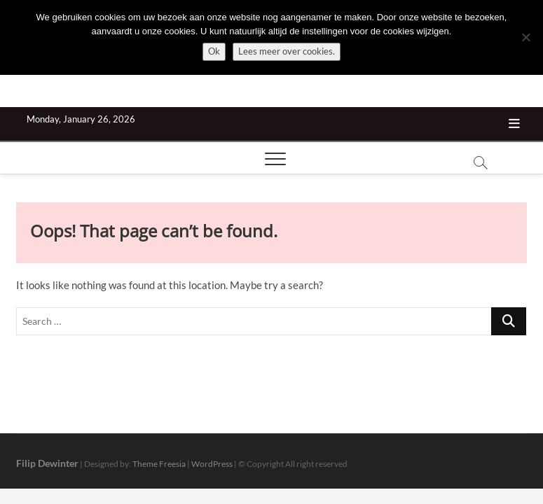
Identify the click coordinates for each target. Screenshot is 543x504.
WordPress (212, 463)
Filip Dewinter (47, 463)
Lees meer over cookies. (286, 51)
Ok (214, 51)
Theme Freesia (159, 463)
